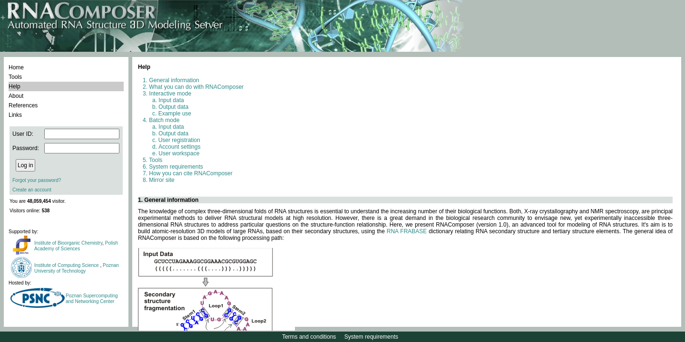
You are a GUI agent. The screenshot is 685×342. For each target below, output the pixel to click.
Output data (173, 107)
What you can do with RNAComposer (196, 87)
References (23, 105)
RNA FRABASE (407, 231)
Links (15, 115)
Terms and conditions (309, 336)
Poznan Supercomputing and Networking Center (92, 298)
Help (14, 86)
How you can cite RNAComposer (190, 173)
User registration (179, 140)
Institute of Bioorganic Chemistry (68, 243)
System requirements (176, 166)
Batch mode (164, 120)
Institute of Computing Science (67, 265)
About (16, 96)
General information (174, 80)
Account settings (179, 146)
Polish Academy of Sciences (76, 245)
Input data (171, 100)
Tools (15, 77)
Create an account (31, 189)
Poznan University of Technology (76, 268)
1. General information (168, 200)
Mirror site (161, 180)
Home (16, 67)
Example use (174, 113)
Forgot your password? (36, 180)
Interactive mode (170, 93)
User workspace (178, 153)
